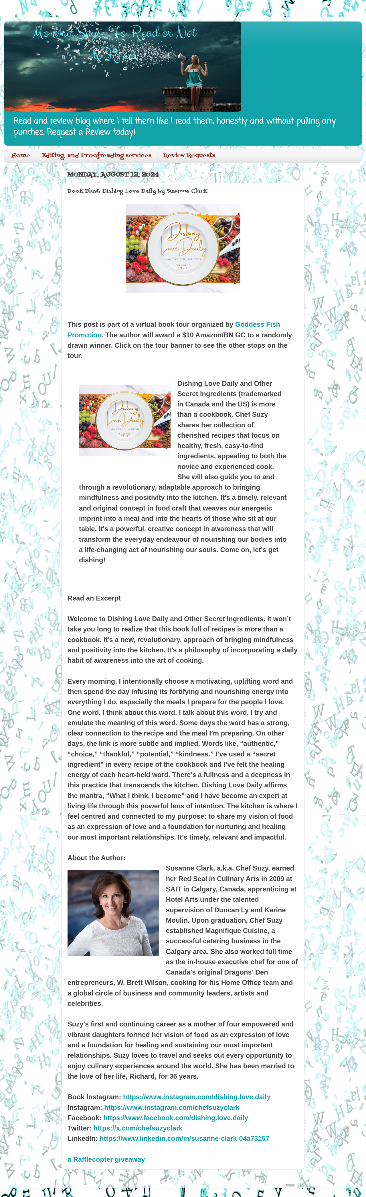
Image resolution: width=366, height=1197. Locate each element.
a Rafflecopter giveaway (106, 1159)
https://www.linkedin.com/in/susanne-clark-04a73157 (184, 1138)
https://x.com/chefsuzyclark (138, 1128)
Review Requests (189, 155)
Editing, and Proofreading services (96, 155)
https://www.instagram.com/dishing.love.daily (196, 1097)
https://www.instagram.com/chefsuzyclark (172, 1107)
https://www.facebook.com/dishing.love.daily (175, 1118)
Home (20, 155)
